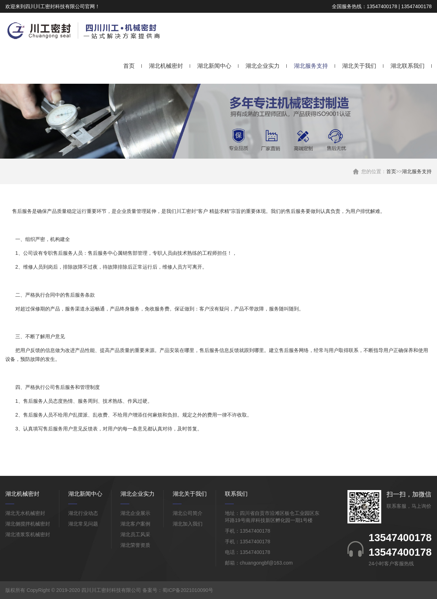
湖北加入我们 (188, 524)
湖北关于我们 (359, 66)
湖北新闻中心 (214, 66)
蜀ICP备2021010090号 (187, 590)
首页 (129, 66)
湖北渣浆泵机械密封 (27, 534)
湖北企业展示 (135, 513)
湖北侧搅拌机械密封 (27, 524)
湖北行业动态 (83, 513)
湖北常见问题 (83, 524)
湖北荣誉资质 (135, 545)
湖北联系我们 (407, 66)
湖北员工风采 (135, 534)
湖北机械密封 (166, 66)
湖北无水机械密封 (25, 513)
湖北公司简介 (188, 513)
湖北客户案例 (135, 524)
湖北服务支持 (311, 66)
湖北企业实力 (263, 66)
